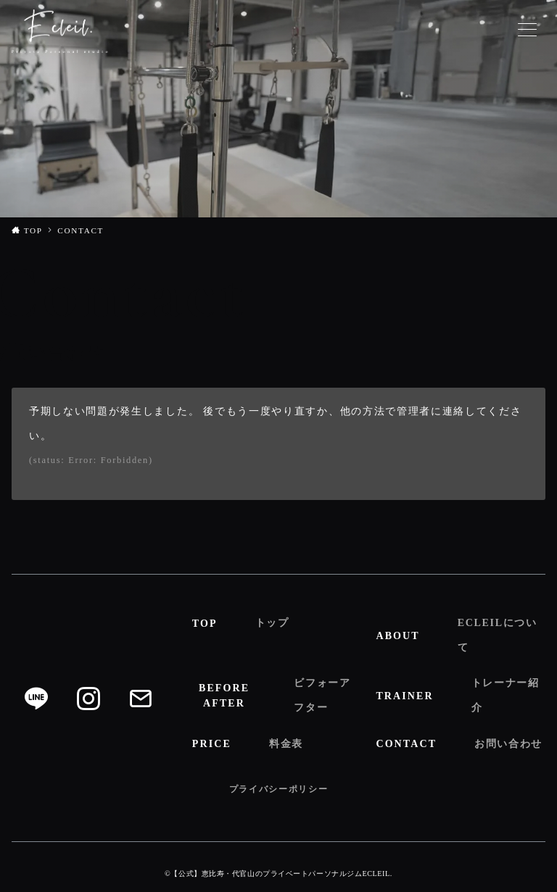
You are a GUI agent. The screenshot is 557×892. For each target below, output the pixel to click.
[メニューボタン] (527, 31)
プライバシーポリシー (279, 789)
